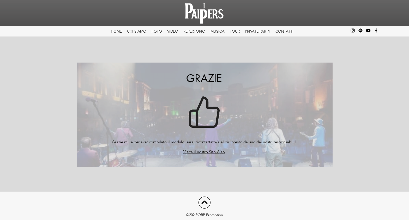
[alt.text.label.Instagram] (352, 30)
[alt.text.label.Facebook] (376, 30)
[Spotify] (360, 30)
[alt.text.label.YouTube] (368, 30)
